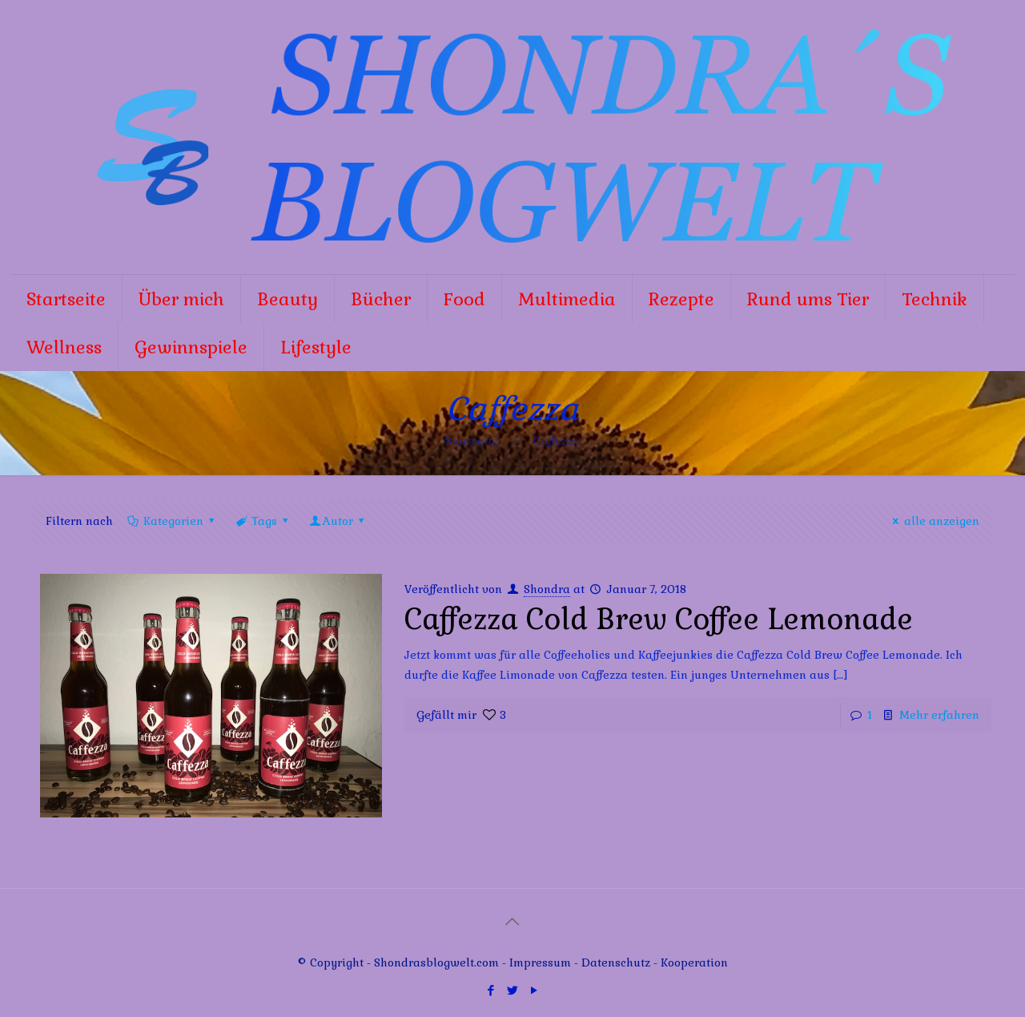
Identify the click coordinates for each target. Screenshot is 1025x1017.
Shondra (547, 589)
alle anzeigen (933, 521)
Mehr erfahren (939, 715)
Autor (338, 521)
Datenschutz (617, 962)
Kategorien (172, 521)
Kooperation (694, 962)
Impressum (540, 962)
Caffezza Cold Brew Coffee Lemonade (658, 619)
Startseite (471, 441)
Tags (262, 521)
